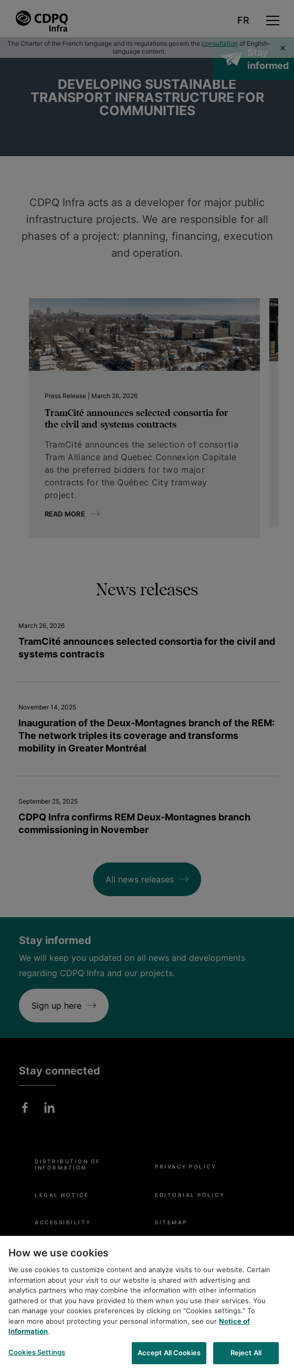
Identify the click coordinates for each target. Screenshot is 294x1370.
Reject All (245, 1358)
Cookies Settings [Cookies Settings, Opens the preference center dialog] (36, 1357)
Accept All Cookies (169, 1358)
